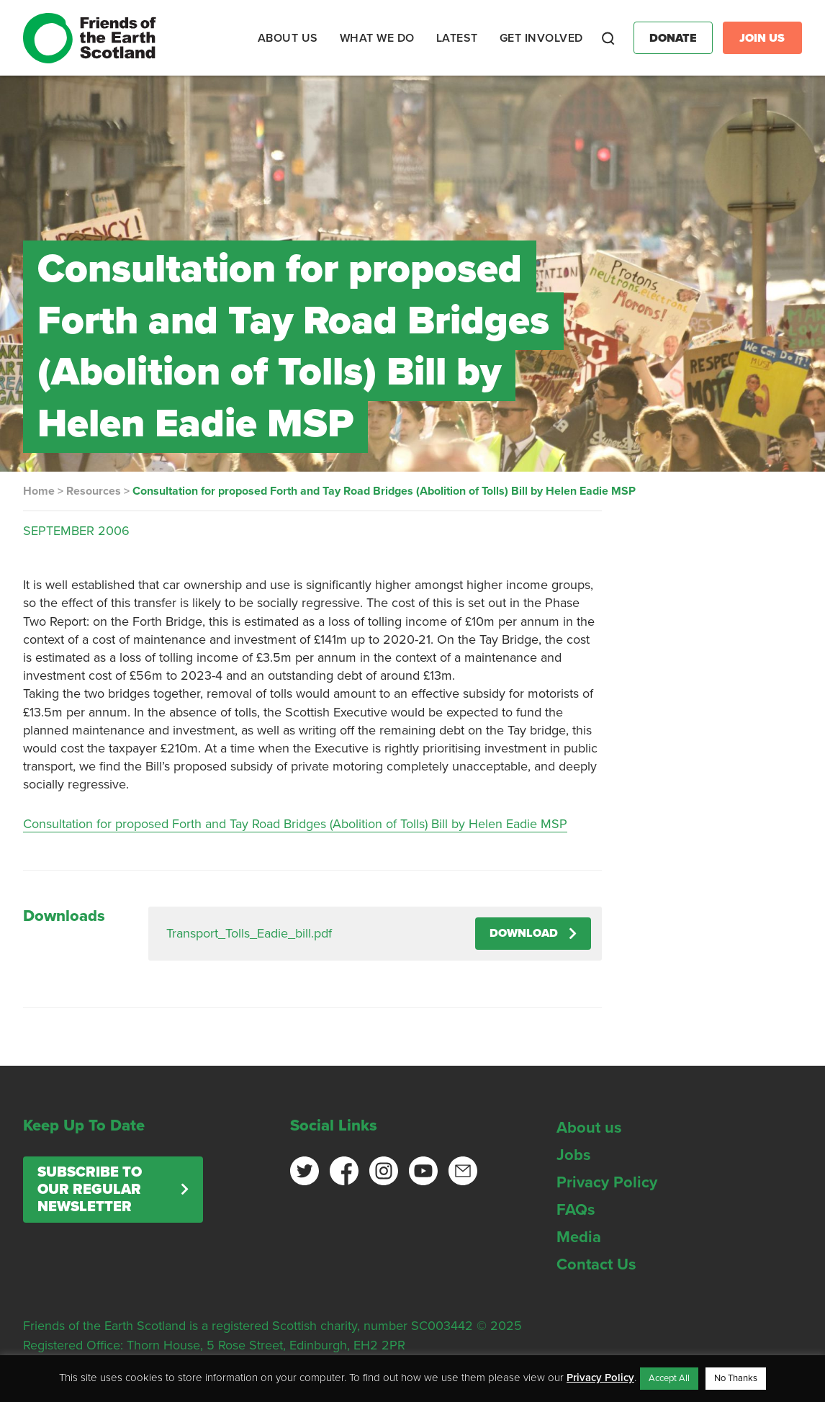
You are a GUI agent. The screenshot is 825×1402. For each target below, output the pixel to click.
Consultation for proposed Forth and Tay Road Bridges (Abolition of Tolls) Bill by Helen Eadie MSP (295, 824)
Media (578, 1237)
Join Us (762, 38)
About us (589, 1127)
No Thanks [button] (735, 1378)
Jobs (573, 1155)
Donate (673, 38)
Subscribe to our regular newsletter (89, 1189)
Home (39, 491)
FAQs (575, 1209)
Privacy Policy (606, 1182)
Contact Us (596, 1264)
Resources (93, 491)
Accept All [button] (669, 1378)
